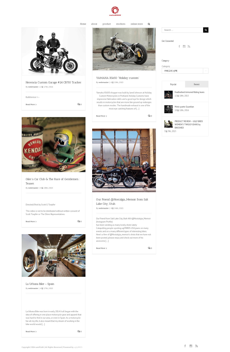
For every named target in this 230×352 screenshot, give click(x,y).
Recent (196, 84)
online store (137, 24)
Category (166, 66)
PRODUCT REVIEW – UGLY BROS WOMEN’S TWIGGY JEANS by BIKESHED (189, 124)
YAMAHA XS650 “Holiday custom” (117, 78)
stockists (120, 24)
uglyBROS (78, 348)
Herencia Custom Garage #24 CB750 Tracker (53, 82)
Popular (173, 84)
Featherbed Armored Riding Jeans (189, 92)
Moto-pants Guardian (184, 106)
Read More (30, 104)
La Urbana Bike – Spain (40, 285)
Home (83, 24)
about (94, 24)
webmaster (33, 87)
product (107, 24)
